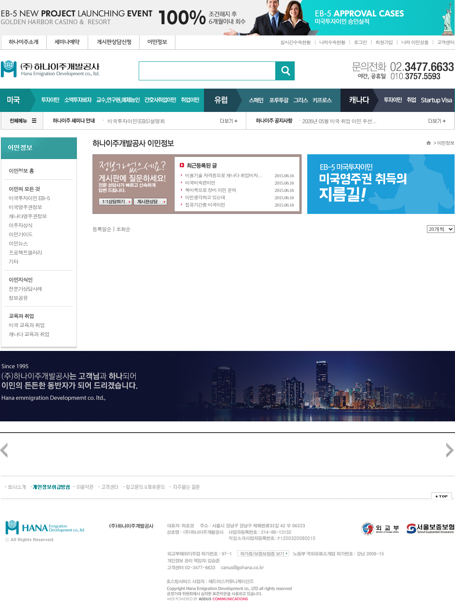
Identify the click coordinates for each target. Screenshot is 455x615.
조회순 (123, 229)
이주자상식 (20, 225)
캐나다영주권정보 (28, 216)
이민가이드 (20, 234)
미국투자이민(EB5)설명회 (136, 120)
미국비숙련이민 (200, 182)
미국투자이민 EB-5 (29, 197)
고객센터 (446, 42)
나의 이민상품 (415, 42)
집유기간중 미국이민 (205, 204)
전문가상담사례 (25, 288)
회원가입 (384, 42)
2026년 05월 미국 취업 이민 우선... (339, 120)
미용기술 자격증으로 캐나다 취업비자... (223, 175)
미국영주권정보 (25, 206)
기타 (13, 261)
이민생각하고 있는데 (205, 197)
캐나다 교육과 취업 (29, 334)
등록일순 (101, 229)
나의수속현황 (332, 42)
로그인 (360, 42)
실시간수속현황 (295, 42)
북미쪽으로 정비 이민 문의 (210, 190)
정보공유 (18, 297)
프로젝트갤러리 (25, 252)
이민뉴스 (18, 243)
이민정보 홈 (21, 170)
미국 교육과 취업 (27, 324)
